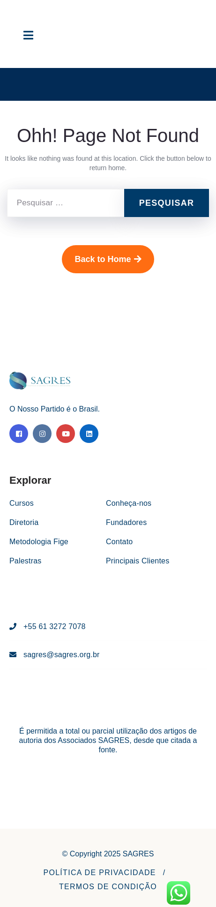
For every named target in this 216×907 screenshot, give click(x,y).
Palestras (25, 561)
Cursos (21, 503)
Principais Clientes (137, 561)
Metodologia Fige (38, 542)
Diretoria (23, 522)
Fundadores (126, 522)
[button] (99, 873)
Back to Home (107, 259)
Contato (119, 542)
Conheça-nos (128, 503)
